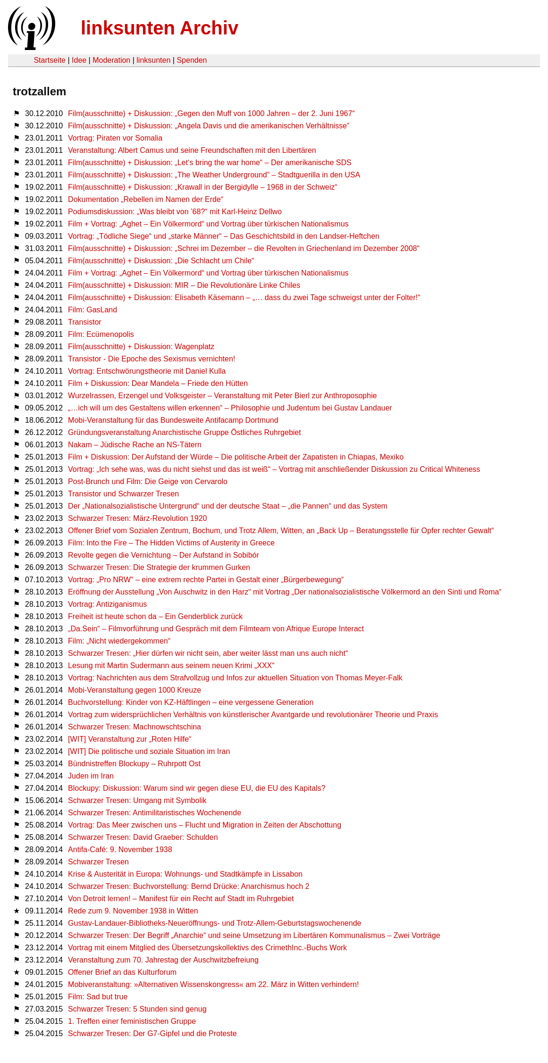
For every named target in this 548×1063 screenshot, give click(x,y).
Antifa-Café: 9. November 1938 (120, 849)
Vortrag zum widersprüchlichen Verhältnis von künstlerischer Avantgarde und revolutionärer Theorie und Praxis (253, 715)
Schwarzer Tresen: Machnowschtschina (134, 727)
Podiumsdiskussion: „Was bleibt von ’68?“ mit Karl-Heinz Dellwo (175, 212)
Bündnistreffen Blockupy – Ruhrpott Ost (134, 764)
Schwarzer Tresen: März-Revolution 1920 (137, 518)
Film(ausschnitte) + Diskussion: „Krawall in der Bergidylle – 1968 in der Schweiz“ (202, 187)
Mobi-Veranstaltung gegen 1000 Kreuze (134, 690)
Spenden (192, 60)
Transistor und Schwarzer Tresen (123, 494)
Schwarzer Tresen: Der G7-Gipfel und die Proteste (152, 1034)
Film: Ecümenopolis (101, 334)
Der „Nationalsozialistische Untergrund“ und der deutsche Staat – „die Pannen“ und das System (228, 506)
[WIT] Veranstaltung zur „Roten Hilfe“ (129, 739)
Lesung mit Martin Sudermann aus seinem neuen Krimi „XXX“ (171, 665)
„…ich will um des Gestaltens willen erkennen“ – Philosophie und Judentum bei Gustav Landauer (230, 408)
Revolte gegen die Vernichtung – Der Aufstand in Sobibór (163, 555)
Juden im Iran (91, 776)
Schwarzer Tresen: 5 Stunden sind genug (137, 1009)
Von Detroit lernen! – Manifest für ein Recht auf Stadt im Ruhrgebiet (181, 899)
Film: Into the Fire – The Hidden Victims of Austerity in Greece (171, 543)
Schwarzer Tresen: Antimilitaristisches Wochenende (154, 813)
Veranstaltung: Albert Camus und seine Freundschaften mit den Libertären (192, 150)
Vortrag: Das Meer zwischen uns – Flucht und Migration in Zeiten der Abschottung (204, 825)
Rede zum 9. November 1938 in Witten (133, 911)
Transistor (84, 322)
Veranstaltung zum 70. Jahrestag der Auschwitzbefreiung (163, 960)
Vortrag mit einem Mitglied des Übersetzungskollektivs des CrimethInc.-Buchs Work (207, 948)
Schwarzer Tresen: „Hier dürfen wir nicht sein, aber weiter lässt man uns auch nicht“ (208, 653)
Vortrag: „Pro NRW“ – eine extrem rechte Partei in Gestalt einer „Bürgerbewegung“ (206, 580)
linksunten (153, 60)
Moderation (111, 60)
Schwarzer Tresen (98, 862)
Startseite (50, 60)
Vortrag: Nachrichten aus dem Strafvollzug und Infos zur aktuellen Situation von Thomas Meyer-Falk (235, 678)
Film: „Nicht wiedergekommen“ (119, 641)
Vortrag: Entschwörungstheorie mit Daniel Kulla (147, 371)
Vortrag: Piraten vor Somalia (115, 138)
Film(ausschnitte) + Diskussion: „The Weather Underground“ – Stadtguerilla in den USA (214, 175)
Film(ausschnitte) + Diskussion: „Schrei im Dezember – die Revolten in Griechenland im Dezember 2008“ (244, 248)
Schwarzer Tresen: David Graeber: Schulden (143, 837)
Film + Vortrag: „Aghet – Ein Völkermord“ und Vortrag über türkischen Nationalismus (208, 224)
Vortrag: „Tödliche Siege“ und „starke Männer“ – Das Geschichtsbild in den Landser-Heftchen (223, 236)
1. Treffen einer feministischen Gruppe (132, 1021)
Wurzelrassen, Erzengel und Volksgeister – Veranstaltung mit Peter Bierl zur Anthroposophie (222, 396)
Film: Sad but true (97, 997)
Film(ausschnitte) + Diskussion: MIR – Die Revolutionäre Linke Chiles (184, 285)
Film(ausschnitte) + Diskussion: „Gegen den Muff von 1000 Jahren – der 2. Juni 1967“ (211, 113)
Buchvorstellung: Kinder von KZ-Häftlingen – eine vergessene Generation (190, 702)
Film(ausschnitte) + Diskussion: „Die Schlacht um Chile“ (161, 261)
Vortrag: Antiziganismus (107, 604)
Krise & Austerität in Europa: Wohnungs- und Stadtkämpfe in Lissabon (185, 874)
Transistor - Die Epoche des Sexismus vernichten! (151, 359)
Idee (79, 60)
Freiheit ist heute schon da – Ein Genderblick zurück (155, 616)
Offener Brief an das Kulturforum (122, 972)
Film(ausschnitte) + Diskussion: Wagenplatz (141, 347)
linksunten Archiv (159, 27)
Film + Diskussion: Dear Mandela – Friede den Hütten (158, 383)
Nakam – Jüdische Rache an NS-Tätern (135, 445)
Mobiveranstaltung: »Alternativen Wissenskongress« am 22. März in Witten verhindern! (213, 984)
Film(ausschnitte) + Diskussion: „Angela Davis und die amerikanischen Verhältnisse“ (208, 126)
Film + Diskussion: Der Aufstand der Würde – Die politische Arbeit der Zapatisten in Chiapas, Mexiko (236, 457)
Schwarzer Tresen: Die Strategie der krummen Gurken (159, 567)
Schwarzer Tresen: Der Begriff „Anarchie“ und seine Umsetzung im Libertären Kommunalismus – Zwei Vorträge (254, 935)
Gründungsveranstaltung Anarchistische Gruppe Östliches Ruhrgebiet (184, 432)
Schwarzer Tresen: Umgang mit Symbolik (137, 800)
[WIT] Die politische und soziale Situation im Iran (149, 751)
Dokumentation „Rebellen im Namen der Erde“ (145, 199)
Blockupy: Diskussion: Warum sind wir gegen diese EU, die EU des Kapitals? (196, 788)
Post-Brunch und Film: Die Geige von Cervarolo (148, 481)
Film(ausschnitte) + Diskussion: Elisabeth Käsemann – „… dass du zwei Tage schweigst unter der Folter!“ (244, 297)
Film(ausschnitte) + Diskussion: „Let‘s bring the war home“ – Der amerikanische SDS (210, 163)
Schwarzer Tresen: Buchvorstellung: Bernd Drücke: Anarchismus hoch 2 (188, 886)
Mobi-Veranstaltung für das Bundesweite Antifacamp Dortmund (173, 420)
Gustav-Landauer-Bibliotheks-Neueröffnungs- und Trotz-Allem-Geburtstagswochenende (214, 923)
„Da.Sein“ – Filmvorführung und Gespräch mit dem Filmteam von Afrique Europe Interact (216, 629)
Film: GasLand (92, 310)
